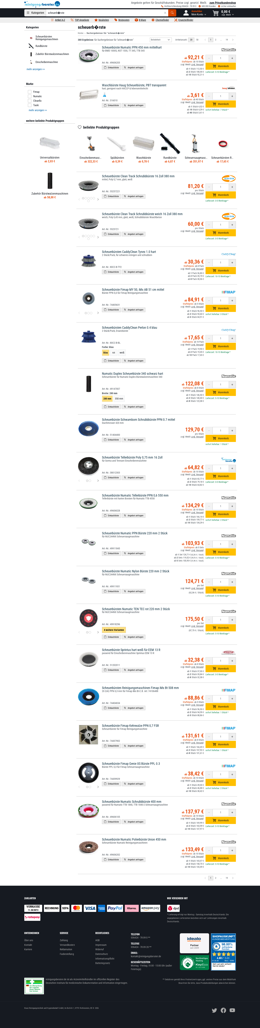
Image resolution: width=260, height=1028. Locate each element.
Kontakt (28, 944)
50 (197, 40)
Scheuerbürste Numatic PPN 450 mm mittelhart (132, 47)
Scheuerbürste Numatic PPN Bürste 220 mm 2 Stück (135, 533)
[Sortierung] (161, 40)
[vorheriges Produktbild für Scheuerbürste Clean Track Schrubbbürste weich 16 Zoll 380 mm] (79, 237)
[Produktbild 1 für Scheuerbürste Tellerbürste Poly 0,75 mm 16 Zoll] (87, 481)
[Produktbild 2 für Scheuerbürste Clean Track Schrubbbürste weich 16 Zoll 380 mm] (86, 236)
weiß (122, 352)
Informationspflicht (104, 958)
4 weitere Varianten (114, 629)
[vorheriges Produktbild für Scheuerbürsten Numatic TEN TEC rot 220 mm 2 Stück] (79, 632)
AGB (97, 940)
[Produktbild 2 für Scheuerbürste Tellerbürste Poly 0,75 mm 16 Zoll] (90, 481)
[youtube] (232, 1010)
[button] (194, 12)
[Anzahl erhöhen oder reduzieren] (220, 58)
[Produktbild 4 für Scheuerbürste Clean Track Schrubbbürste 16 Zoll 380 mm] (91, 198)
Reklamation (66, 949)
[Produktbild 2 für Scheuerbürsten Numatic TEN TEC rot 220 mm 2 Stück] (90, 632)
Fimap (33, 92)
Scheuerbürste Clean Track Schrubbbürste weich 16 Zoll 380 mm (142, 214)
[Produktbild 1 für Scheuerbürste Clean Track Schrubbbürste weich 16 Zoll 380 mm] (83, 236)
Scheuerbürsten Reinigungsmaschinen (42, 38)
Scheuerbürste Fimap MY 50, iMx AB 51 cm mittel (133, 289)
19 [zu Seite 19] (227, 40)
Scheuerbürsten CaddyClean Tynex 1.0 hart (129, 252)
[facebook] (223, 1010)
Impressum (101, 944)
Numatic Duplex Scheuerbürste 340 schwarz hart (132, 373)
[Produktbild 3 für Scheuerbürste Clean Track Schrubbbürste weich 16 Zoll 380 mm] (88, 236)
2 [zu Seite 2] (215, 40)
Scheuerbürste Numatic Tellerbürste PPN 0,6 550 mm (135, 495)
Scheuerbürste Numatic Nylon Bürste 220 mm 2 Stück (135, 571)
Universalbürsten (49, 157)
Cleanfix (35, 101)
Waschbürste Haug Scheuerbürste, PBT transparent (134, 85)
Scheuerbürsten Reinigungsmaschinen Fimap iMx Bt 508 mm (140, 688)
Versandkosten (67, 944)
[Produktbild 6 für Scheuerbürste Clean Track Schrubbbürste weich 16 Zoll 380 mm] (88, 239)
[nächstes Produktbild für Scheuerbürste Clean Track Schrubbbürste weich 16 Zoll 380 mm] (98, 237)
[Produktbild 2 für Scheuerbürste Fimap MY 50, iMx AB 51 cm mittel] (88, 313)
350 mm (119, 398)
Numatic (35, 96)
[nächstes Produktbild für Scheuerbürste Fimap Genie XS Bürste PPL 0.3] (98, 787)
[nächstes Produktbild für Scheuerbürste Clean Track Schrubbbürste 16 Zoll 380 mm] (98, 199)
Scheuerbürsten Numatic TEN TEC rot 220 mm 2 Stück (136, 609)
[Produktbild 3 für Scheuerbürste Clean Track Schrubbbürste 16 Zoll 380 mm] (88, 198)
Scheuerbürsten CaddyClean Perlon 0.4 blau (129, 327)
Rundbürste (37, 46)
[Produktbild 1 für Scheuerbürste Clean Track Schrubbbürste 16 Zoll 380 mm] (83, 198)
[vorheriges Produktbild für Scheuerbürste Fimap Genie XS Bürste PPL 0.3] (79, 787)
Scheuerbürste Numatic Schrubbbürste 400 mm (131, 801)
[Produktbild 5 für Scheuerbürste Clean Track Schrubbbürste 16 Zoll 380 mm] (94, 198)
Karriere (28, 949)
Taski (33, 105)
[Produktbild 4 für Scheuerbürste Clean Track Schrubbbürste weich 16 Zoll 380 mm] (91, 236)
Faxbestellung (67, 954)
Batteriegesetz (102, 963)
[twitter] (214, 1010)
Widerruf (99, 949)
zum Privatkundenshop (222, 2)
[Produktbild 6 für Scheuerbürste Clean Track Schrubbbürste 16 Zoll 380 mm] (88, 201)
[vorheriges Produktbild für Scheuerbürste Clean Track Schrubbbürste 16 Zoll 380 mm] (79, 199)
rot (113, 352)
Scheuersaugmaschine (198, 157)
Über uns (28, 940)
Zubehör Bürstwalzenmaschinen (48, 54)
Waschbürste (143, 157)
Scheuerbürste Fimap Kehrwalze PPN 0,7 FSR (130, 725)
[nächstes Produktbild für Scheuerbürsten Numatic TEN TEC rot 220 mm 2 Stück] (98, 632)
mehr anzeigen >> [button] (35, 69)
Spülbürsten (117, 157)
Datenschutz (101, 954)
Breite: (109, 393)
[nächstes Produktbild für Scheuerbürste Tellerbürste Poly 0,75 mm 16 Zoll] (98, 481)
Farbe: (108, 347)
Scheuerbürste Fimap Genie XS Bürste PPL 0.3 (131, 763)
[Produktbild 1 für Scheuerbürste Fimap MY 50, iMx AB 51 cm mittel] (86, 313)
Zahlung (64, 940)
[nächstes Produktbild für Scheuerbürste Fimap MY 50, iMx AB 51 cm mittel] (98, 313)
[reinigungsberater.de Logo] (42, 4)
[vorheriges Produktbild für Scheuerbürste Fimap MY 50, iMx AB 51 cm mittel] (79, 313)
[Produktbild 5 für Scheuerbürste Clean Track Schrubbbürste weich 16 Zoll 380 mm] (94, 236)
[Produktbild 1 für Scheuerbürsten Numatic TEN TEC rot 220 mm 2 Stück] (87, 632)
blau (105, 352)
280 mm (107, 398)
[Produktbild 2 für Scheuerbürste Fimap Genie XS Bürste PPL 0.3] (90, 787)
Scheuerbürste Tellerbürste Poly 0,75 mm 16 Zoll (132, 457)
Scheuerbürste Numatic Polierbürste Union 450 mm (134, 839)
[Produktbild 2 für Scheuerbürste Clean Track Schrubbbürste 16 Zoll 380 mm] (86, 198)
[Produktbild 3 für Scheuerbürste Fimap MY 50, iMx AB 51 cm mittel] (91, 313)
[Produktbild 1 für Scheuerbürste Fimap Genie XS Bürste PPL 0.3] (87, 787)
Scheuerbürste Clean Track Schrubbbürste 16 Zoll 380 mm (138, 176)
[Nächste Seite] (233, 40)
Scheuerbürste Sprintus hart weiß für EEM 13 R (131, 650)
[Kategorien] (35, 12)
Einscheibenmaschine (42, 62)
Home (81, 33)
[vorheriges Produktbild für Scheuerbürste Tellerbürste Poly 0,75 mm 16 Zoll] (79, 481)
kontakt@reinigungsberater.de (146, 956)
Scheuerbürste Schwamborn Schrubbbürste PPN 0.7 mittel (138, 419)
